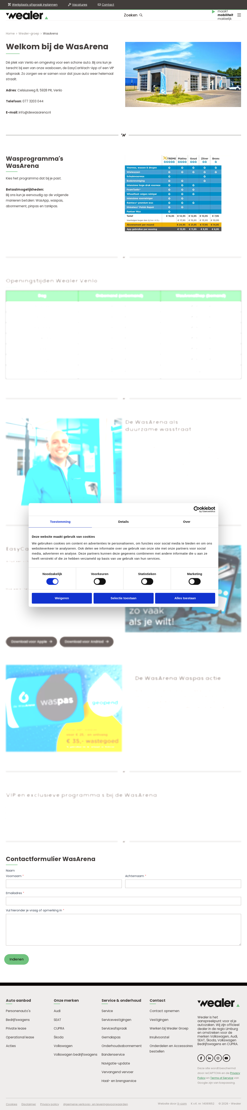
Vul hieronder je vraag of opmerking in (35, 910)
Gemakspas (111, 1037)
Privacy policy (49, 1104)
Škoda (58, 1037)
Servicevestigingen (116, 1020)
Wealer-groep (29, 33)
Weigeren (62, 598)
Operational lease (20, 1037)
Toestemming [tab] (60, 521)
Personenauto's (18, 1011)
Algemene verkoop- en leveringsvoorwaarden (95, 1104)
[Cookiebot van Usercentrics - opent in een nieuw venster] (196, 509)
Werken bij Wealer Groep (169, 1028)
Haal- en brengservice (119, 1081)
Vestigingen (159, 1020)
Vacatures (79, 5)
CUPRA (59, 1028)
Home (10, 33)
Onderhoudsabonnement (122, 1046)
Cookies (11, 1104)
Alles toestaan (185, 598)
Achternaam (135, 876)
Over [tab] (187, 521)
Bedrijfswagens (18, 1020)
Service (107, 1011)
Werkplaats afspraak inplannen (35, 5)
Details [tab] (123, 521)
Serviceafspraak (114, 1028)
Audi (57, 1011)
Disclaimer (28, 1104)
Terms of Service (221, 1078)
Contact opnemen (164, 1011)
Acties (11, 1046)
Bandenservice (113, 1054)
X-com (182, 1104)
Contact (108, 5)
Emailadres (15, 893)
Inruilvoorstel (159, 1037)
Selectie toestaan (124, 598)
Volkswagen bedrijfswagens (75, 1054)
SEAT (57, 1020)
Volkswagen (63, 1046)
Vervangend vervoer (117, 1072)
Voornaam (15, 876)
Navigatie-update (116, 1063)
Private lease (16, 1028)
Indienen (16, 959)
